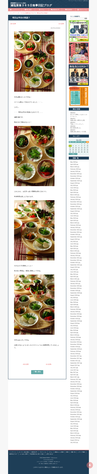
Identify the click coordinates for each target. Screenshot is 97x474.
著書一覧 (73, 452)
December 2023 (75, 201)
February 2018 (74, 351)
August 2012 (74, 440)
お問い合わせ (85, 0)
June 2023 (73, 215)
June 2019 (73, 328)
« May (73, 154)
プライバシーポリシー (78, 0)
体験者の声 (55, 9)
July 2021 (73, 269)
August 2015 (74, 421)
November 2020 (75, 288)
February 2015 (74, 435)
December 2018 (75, 342)
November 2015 (75, 414)
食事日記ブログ (13, 454)
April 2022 (73, 248)
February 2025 (74, 169)
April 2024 (73, 192)
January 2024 (74, 199)
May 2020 (73, 302)
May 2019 (73, 330)
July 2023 (73, 213)
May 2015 (73, 428)
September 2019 (75, 321)
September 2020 (75, 293)
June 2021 (73, 272)
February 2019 (74, 337)
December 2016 (75, 384)
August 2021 (74, 267)
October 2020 (74, 290)
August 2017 (74, 365)
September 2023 (75, 208)
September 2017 (75, 363)
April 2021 (73, 276)
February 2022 (74, 253)
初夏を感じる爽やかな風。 (78, 120)
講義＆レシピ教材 (59, 452)
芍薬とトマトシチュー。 (77, 124)
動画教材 (68, 9)
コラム (41, 9)
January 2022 (74, 255)
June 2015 (73, 426)
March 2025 (73, 166)
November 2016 (75, 386)
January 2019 (74, 339)
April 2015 (73, 430)
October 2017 (74, 360)
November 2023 (75, 204)
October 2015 (74, 416)
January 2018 (74, 353)
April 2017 (73, 374)
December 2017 (75, 356)
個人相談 (28, 9)
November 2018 (75, 344)
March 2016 (73, 405)
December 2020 (75, 286)
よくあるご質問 (24, 454)
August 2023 (74, 211)
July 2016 (73, 395)
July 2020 (73, 297)
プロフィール (82, 9)
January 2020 (74, 311)
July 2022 (73, 241)
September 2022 (75, 237)
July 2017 (73, 367)
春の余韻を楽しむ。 (76, 128)
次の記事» (61, 23)
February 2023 (74, 225)
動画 (67, 452)
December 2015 (75, 412)
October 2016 (74, 388)
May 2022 (73, 246)
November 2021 (75, 260)
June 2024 (73, 187)
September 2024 (75, 180)
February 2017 (74, 379)
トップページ (15, 9)
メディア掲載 (81, 452)
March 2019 (73, 335)
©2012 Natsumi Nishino (45, 457)
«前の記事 (13, 23)
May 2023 (73, 218)
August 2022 (74, 239)
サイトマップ (71, 0)
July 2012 (73, 442)
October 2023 (74, 206)
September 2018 (75, 349)
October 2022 (74, 234)
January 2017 (74, 381)
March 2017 (73, 377)
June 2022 (73, 244)
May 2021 (73, 274)
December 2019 (75, 314)
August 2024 (74, 183)
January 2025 (74, 171)
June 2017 (73, 370)
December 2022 (75, 230)
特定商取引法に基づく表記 (37, 454)
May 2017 (73, 372)
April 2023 (73, 220)
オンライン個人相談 (24, 452)
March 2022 (73, 251)
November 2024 (75, 176)
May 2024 (73, 190)
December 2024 (75, 173)
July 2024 (73, 185)
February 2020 (74, 309)
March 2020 (73, 307)
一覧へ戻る (37, 371)
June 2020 (73, 300)
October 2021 (74, 262)
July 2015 (73, 423)
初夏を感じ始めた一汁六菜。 (78, 131)
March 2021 (73, 279)
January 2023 (74, 227)
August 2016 (74, 393)
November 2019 (75, 316)
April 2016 (73, 402)
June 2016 (73, 398)
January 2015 (74, 437)
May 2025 (73, 162)
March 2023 (73, 223)
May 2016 (73, 400)
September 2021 (75, 265)
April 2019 (73, 332)
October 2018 (74, 346)
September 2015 (75, 419)
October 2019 (74, 318)
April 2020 (73, 304)
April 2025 (73, 164)
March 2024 (73, 194)
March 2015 (73, 433)
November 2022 (75, 232)
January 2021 (74, 283)
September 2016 (75, 391)
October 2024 (74, 178)
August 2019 (74, 323)
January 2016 (74, 409)
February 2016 (74, 407)
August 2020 (74, 295)
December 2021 (75, 258)
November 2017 (75, 358)
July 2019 (73, 325)
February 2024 (74, 197)
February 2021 (74, 281)
